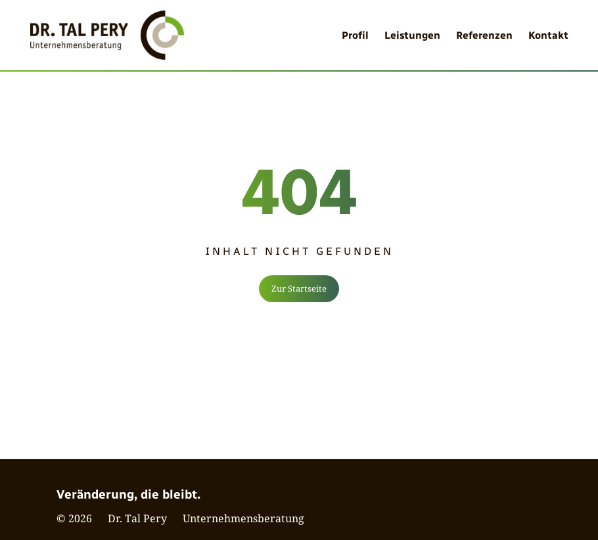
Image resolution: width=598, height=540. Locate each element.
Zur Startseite (299, 288)
